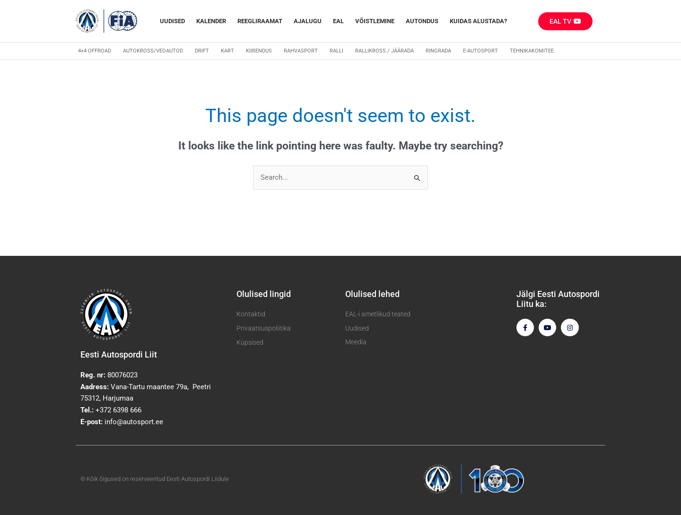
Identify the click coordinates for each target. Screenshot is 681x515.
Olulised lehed (372, 294)
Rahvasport (301, 51)
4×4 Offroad (94, 51)
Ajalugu (308, 21)
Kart (227, 51)
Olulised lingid (263, 294)
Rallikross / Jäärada (384, 51)
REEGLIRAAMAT (259, 21)
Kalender (211, 21)
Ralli (336, 51)
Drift (202, 51)
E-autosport (480, 51)
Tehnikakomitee (532, 51)
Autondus (422, 21)
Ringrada (438, 51)
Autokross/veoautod (153, 51)
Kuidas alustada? (478, 21)
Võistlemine (374, 21)
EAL (338, 21)
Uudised (172, 21)
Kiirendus (259, 51)
